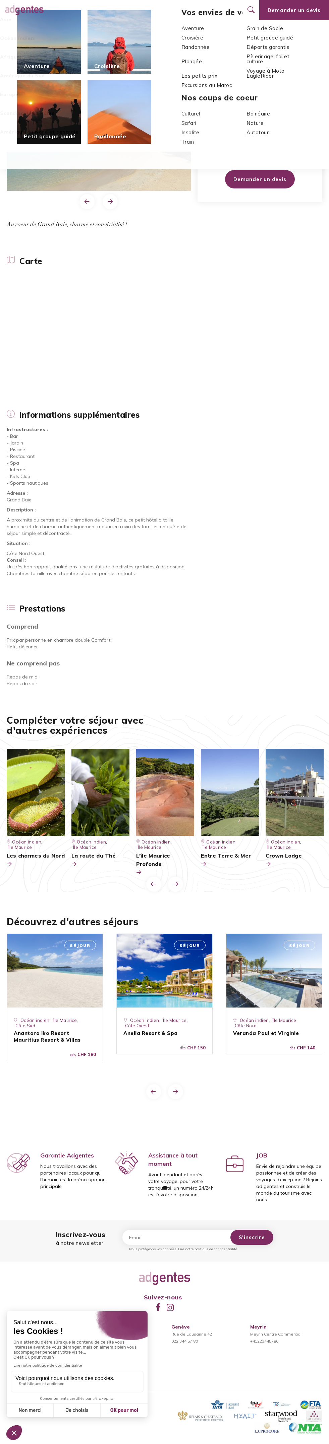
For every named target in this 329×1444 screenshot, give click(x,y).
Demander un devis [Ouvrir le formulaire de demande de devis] (294, 10)
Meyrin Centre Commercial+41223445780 (275, 1334)
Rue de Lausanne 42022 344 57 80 (191, 1334)
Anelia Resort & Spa (150, 1033)
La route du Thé (93, 860)
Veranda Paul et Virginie (266, 1033)
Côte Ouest (231, 126)
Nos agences (181, 10)
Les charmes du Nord (36, 860)
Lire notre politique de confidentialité (207, 1249)
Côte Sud (25, 1025)
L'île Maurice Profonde (153, 864)
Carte (13, 30)
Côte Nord (246, 1025)
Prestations (129, 30)
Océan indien (45, 47)
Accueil (16, 47)
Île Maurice (78, 47)
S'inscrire (252, 1237)
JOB (261, 1155)
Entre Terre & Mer (226, 860)
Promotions (146, 10)
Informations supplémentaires (67, 30)
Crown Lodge (284, 860)
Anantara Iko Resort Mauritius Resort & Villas (47, 1036)
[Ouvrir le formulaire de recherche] (250, 10)
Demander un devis (259, 179)
